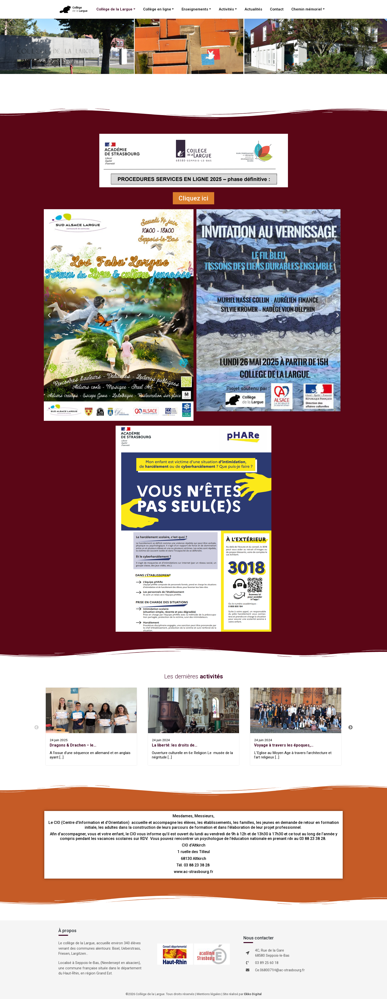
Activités (226, 9)
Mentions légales (209, 994)
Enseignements (195, 9)
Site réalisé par (242, 994)
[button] (49, 315)
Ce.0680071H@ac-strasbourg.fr (280, 970)
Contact (277, 9)
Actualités (253, 9)
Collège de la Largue (114, 9)
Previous (36, 727)
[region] (193, 46)
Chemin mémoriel (306, 9)
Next (350, 727)
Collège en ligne (157, 9)
